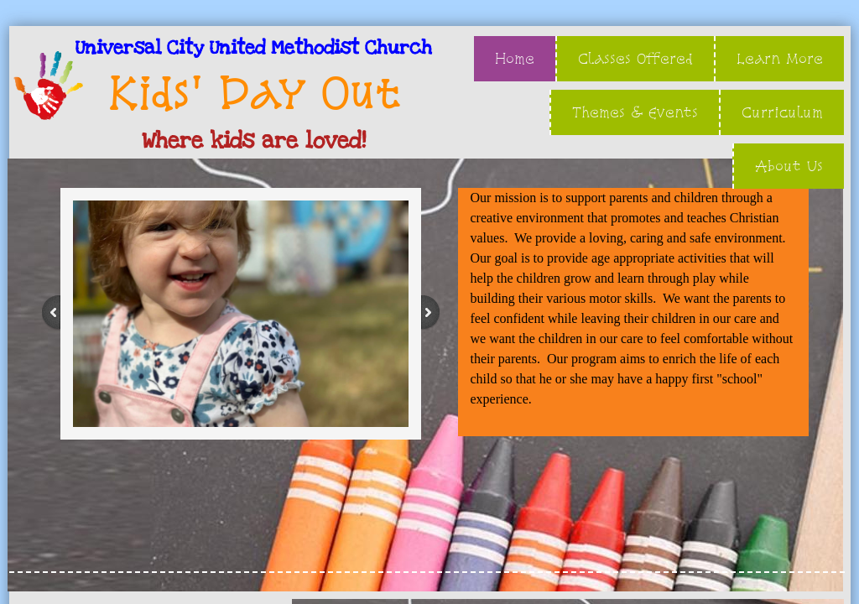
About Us (789, 165)
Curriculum (782, 112)
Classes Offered (635, 58)
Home (514, 58)
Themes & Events (635, 112)
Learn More (780, 58)
